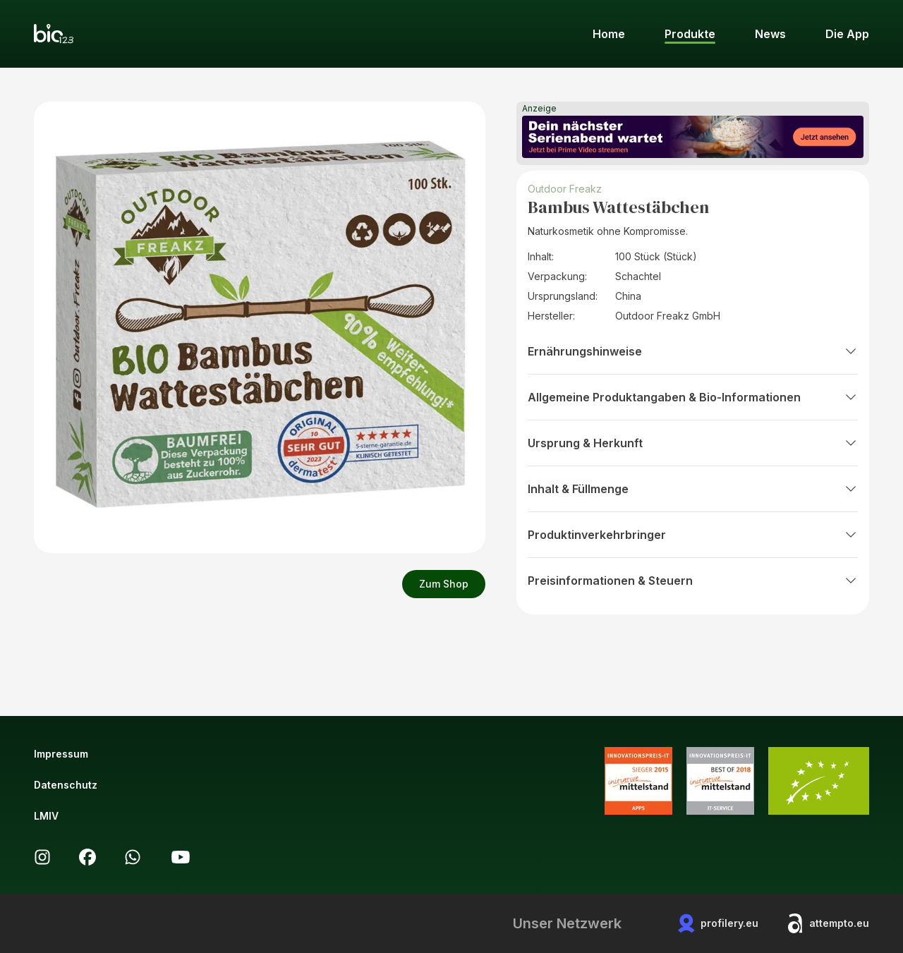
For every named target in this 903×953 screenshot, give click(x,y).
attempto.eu (828, 923)
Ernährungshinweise (693, 351)
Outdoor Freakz (565, 189)
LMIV (46, 816)
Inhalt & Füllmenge (693, 489)
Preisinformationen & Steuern (693, 580)
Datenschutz (65, 785)
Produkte (690, 34)
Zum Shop (443, 584)
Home (609, 34)
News (770, 34)
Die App (847, 34)
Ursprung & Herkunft (693, 443)
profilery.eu (718, 923)
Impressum (61, 754)
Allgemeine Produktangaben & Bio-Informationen (693, 397)
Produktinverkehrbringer (693, 535)
